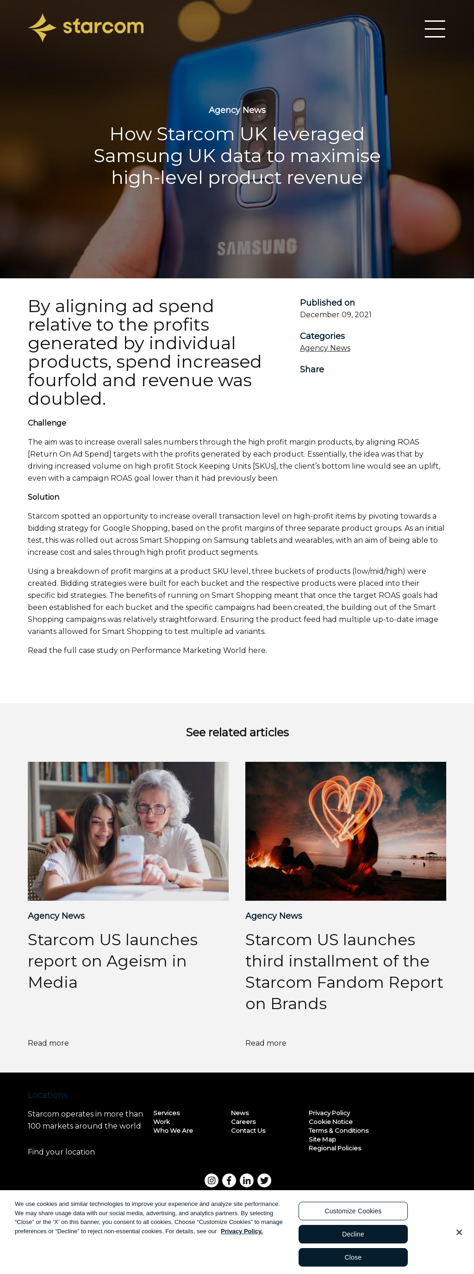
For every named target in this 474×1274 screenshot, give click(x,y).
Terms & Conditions (338, 1130)
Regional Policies (335, 1147)
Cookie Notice (331, 1121)
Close (353, 1260)
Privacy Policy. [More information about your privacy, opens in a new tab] (242, 1233)
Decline (353, 1237)
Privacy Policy (329, 1112)
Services (166, 1112)
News (240, 1112)
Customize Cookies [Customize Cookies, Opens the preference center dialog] (352, 1214)
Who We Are (173, 1130)
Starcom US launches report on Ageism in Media (113, 961)
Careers (243, 1121)
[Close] (459, 1235)
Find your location (79, 1152)
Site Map (322, 1138)
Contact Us (248, 1130)
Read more (65, 1043)
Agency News (325, 348)
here (257, 650)
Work (161, 1121)
